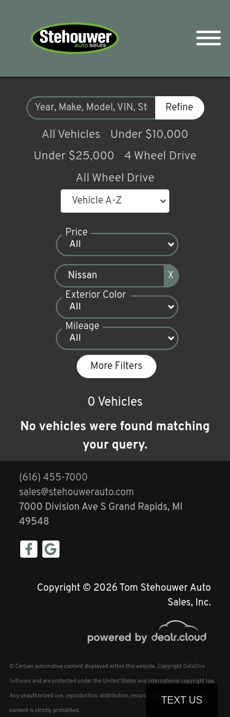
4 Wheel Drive (161, 156)
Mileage (82, 327)
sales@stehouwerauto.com (76, 493)
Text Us (181, 700)
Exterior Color (96, 295)
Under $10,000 (149, 134)
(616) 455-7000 (53, 478)
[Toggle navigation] (208, 38)
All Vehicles (71, 134)
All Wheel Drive (115, 178)
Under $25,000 (74, 156)
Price (77, 233)
